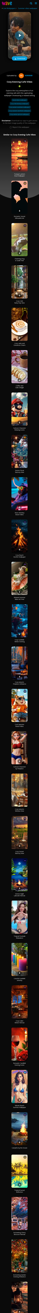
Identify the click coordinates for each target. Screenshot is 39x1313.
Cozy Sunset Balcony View (19, 852)
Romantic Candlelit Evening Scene (19, 1064)
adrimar (25, 75)
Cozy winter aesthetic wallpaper (19, 107)
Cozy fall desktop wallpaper (19, 104)
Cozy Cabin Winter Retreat (19, 1022)
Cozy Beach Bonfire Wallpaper (20, 556)
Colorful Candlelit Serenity (19, 979)
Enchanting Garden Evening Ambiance (19, 1276)
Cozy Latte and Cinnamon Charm (19, 344)
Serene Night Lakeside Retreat (19, 895)
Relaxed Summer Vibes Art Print (19, 598)
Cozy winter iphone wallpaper (19, 114)
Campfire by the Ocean (19, 1148)
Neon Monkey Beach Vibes (19, 514)
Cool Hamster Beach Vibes (19, 725)
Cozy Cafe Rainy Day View (19, 302)
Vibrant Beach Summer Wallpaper (19, 1106)
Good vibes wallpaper (20, 100)
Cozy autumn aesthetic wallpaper (19, 111)
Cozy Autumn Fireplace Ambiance (19, 683)
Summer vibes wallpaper (27, 8)
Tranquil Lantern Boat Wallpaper (19, 175)
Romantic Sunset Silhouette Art (19, 217)
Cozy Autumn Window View (19, 810)
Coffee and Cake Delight (19, 387)
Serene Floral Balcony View (19, 471)
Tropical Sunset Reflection (19, 1191)
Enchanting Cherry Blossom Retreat (19, 1233)
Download (19, 58)
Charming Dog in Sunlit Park (19, 259)
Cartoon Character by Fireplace (19, 768)
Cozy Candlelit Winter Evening (20, 641)
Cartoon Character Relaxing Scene (19, 429)
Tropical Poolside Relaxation (19, 937)
